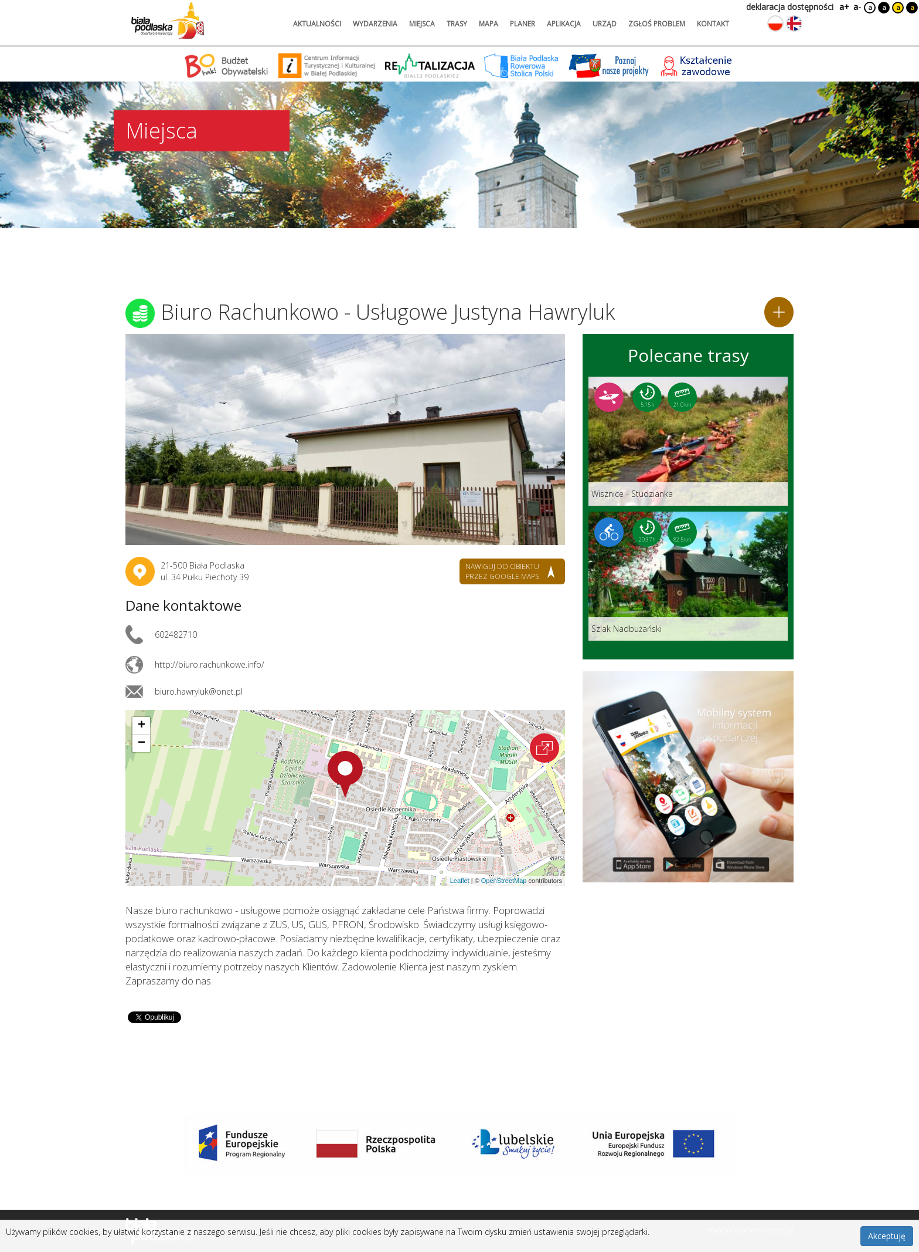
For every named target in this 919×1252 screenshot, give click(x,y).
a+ (843, 6)
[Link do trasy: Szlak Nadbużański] (688, 576)
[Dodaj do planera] (779, 312)
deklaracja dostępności (789, 6)
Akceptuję (887, 1235)
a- (857, 6)
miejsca (422, 24)
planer (522, 24)
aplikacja (564, 24)
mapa (488, 24)
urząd (605, 24)
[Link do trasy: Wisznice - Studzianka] (688, 441)
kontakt (713, 24)
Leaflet (459, 880)
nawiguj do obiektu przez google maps (502, 571)
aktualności (317, 24)
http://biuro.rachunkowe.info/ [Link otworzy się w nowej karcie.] (209, 664)
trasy (457, 24)
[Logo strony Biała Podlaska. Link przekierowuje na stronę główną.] (167, 20)
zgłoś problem (656, 24)
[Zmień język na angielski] (794, 23)
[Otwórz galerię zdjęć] (345, 439)
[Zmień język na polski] (775, 23)
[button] (345, 774)
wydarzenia (375, 24)
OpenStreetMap (504, 880)
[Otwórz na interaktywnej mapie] (544, 748)
